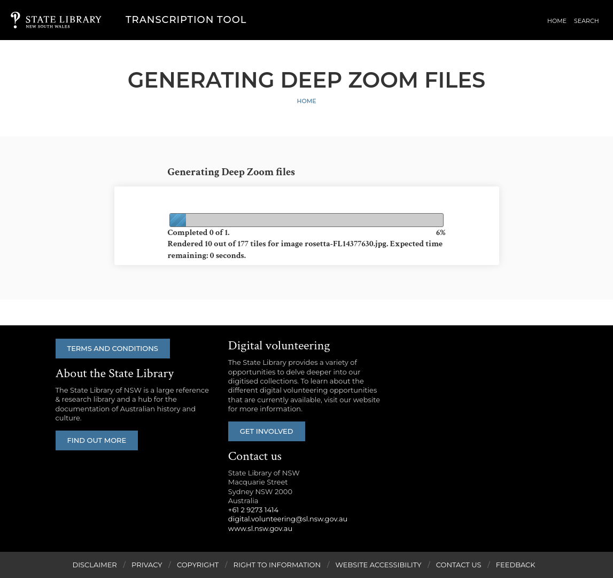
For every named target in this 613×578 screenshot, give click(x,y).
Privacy (146, 564)
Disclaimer (94, 564)
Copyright (198, 564)
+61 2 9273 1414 (253, 509)
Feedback (516, 564)
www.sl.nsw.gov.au (260, 528)
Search (586, 21)
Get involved (266, 431)
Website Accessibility (378, 564)
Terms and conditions (112, 348)
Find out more (97, 440)
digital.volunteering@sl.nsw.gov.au (288, 518)
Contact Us (459, 564)
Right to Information (277, 564)
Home (557, 21)
